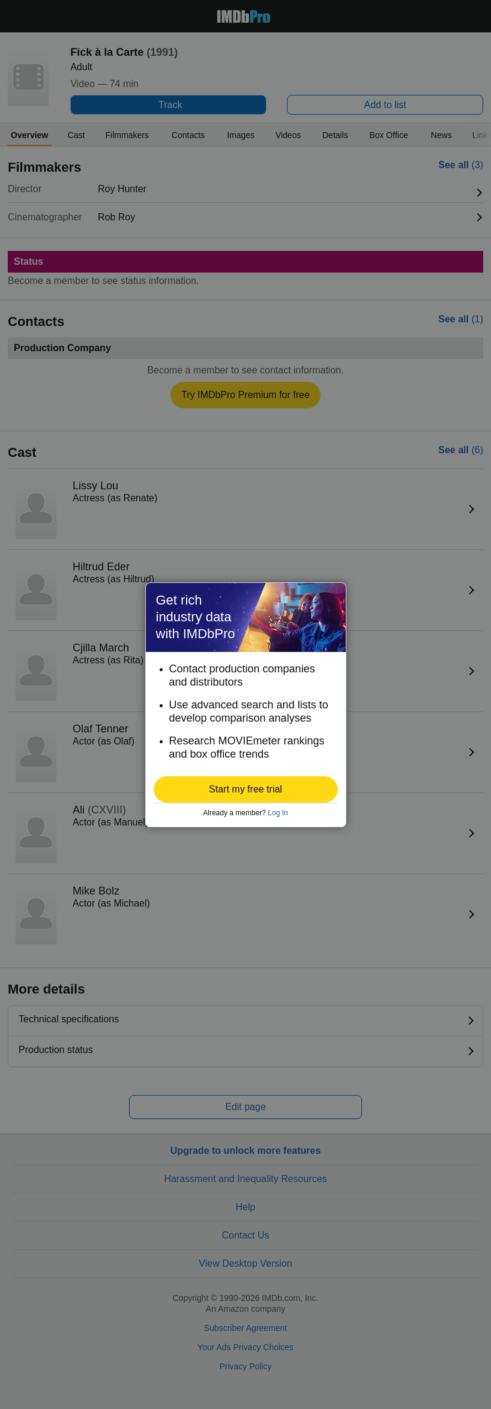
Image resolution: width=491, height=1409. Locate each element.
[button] (245, 789)
